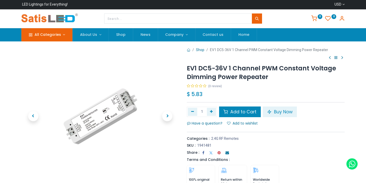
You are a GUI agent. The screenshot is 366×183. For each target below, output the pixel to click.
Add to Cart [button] (239, 112)
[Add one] (211, 112)
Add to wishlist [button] (242, 123)
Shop (200, 50)
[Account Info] (342, 19)
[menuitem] (121, 34)
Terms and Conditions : (208, 159)
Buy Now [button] (280, 112)
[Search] (257, 18)
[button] (33, 116)
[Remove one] (192, 112)
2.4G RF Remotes (225, 138)
